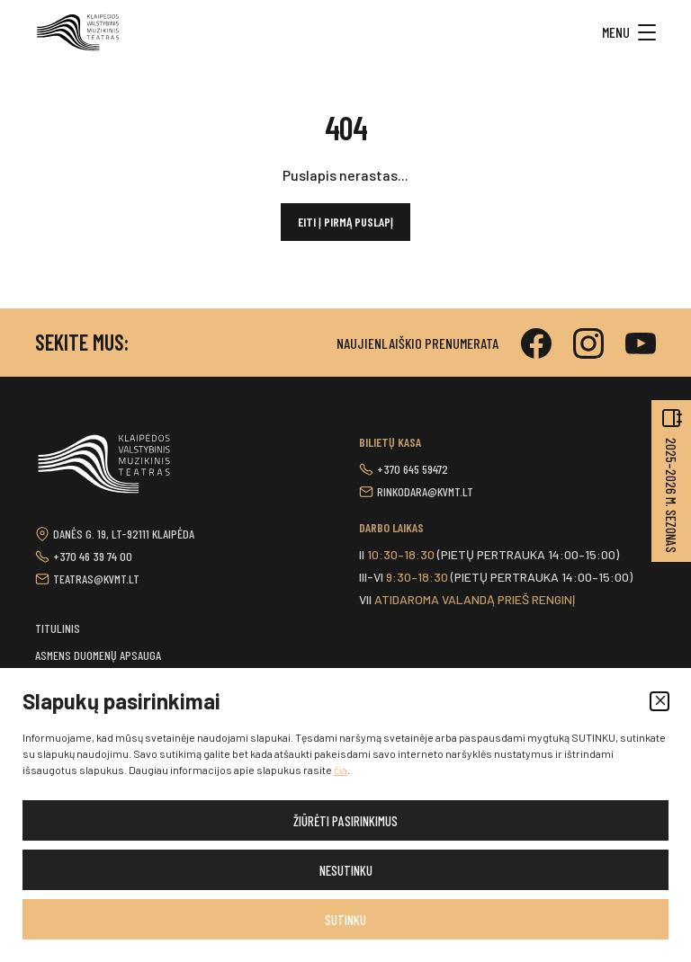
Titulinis (57, 628)
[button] (660, 701)
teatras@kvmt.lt (96, 578)
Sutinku (345, 920)
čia (340, 769)
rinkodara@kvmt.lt (425, 491)
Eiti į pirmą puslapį (345, 221)
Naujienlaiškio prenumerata (417, 343)
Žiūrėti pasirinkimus (345, 821)
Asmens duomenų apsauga (98, 655)
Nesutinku (345, 870)
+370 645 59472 (412, 469)
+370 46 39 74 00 (92, 556)
